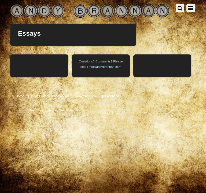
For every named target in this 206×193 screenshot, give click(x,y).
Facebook (110, 96)
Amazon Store (85, 96)
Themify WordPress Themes (67, 110)
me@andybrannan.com (105, 66)
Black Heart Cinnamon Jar (48, 96)
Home (18, 96)
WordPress (36, 110)
